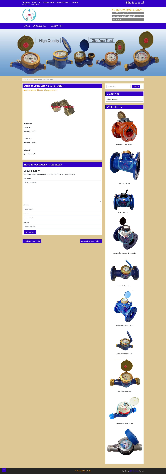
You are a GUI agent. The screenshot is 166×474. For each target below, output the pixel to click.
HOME (27, 26)
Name (26, 205)
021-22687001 (32, 2)
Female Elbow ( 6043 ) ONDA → (91, 241)
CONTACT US (57, 26)
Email (26, 214)
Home (25, 79)
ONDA (30, 79)
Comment (27, 178)
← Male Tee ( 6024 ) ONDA (32, 241)
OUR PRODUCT (39, 26)
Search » (136, 86)
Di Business (134, 471)
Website (26, 223)
